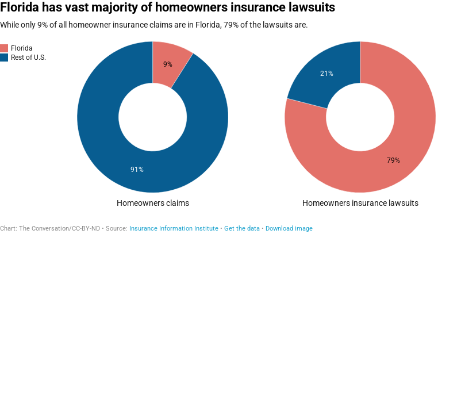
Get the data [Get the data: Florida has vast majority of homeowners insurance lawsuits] (242, 228)
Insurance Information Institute (173, 228)
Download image (289, 228)
